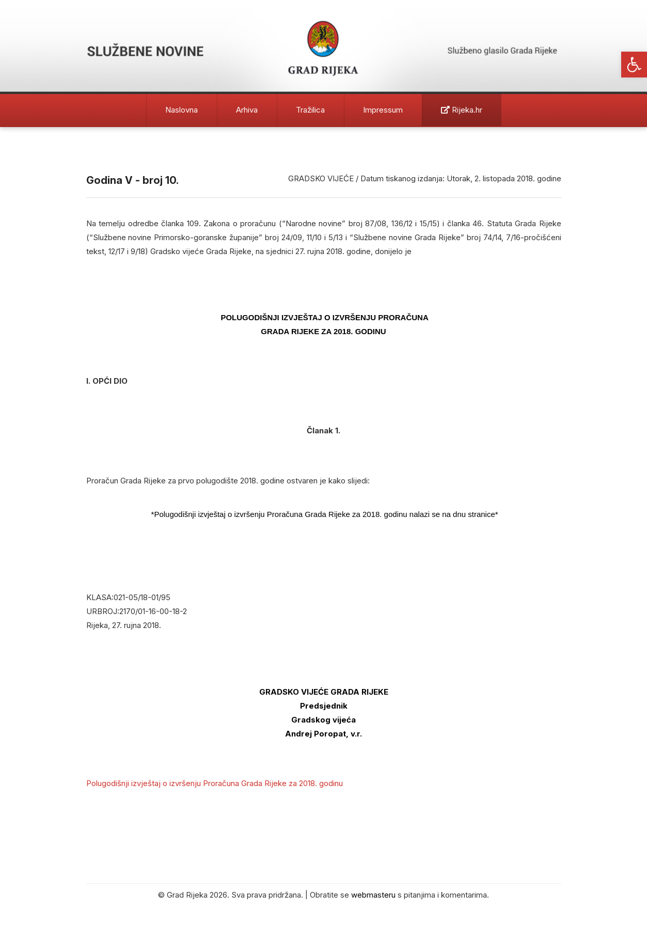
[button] (634, 64)
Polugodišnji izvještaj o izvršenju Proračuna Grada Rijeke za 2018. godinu (214, 783)
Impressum (383, 110)
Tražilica (310, 110)
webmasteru (373, 895)
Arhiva (247, 110)
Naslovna (181, 110)
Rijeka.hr (461, 110)
